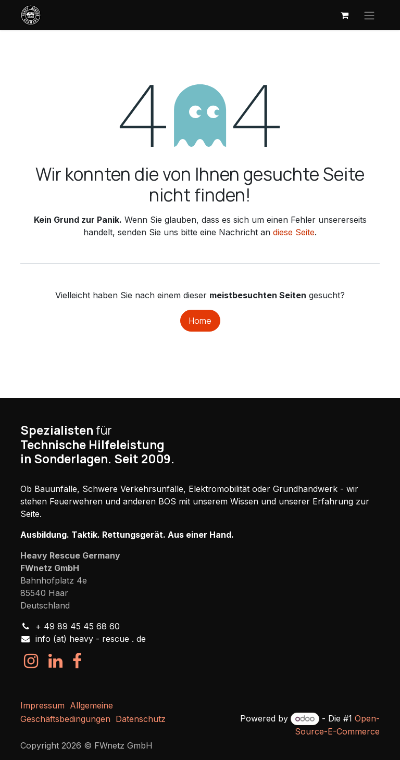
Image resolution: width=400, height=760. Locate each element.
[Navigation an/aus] (369, 15)
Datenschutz (141, 719)
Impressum (42, 705)
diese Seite (294, 232)
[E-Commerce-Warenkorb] (344, 15)
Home (200, 320)
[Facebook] (77, 661)
